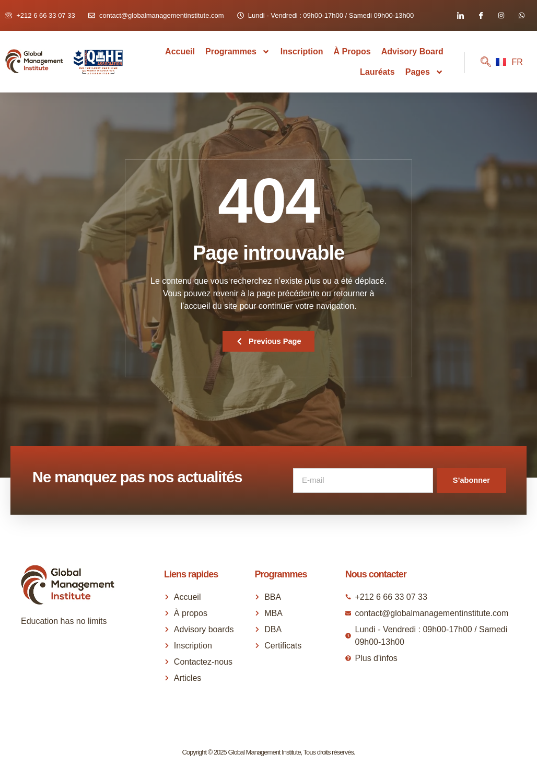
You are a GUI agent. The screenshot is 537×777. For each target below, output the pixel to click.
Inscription (302, 51)
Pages (424, 72)
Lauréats (377, 71)
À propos (352, 51)
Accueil (180, 51)
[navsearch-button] (478, 62)
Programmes (237, 51)
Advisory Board (412, 51)
